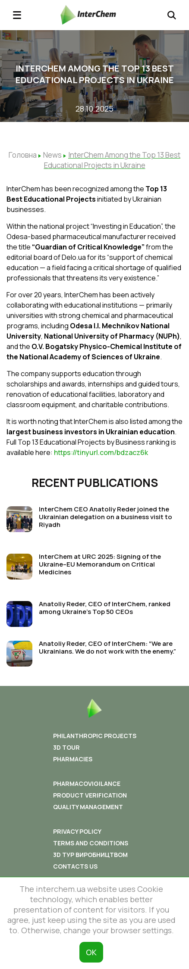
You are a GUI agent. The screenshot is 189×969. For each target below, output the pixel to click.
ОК (91, 952)
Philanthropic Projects (94, 736)
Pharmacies (72, 759)
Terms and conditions (90, 843)
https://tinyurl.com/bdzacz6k (101, 452)
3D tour (66, 747)
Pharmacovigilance (86, 783)
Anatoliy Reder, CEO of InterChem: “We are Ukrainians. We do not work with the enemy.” (107, 647)
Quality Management (88, 807)
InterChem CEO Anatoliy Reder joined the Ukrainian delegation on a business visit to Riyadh (105, 517)
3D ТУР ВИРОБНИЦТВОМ (90, 855)
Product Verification (90, 795)
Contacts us (75, 866)
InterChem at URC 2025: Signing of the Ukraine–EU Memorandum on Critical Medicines (100, 564)
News (52, 155)
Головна (23, 155)
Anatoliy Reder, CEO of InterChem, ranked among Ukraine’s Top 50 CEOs (104, 607)
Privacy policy (77, 831)
